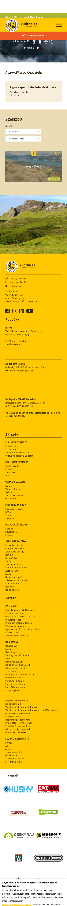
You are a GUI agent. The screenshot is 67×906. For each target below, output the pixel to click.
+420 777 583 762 (18, 264)
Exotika (15, 77)
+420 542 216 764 (18, 260)
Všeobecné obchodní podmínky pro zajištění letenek (31, 692)
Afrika (8, 730)
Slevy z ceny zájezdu (15, 665)
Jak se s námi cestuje (15, 650)
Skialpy (9, 497)
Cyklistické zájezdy (17, 443)
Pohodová (10, 428)
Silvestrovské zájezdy (16, 562)
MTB (7, 457)
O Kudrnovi (11, 627)
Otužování (10, 480)
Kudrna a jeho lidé (14, 595)
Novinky (9, 568)
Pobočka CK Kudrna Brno (17, 708)
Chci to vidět (54, 161)
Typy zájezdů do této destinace (33, 69)
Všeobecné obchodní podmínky (21, 688)
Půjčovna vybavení (14, 607)
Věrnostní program (14, 662)
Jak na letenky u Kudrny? (17, 711)
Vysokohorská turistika (17, 434)
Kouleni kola (11, 614)
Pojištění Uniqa (13, 698)
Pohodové (10, 451)
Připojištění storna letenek (18, 704)
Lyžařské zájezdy (15, 486)
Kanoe (8, 467)
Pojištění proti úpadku (16, 682)
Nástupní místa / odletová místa (21, 656)
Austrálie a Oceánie (15, 740)
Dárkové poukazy (14, 643)
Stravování (10, 653)
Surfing (9, 543)
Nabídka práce (12, 634)
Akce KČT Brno (12, 552)
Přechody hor (12, 565)
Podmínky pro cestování (17, 701)
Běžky (8, 494)
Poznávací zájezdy (19, 74)
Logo (7, 640)
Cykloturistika (12, 448)
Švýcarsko (29, 29)
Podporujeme (12, 672)
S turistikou (11, 513)
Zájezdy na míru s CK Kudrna (19, 592)
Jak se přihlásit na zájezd (17, 646)
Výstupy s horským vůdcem (19, 437)
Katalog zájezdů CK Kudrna (18, 637)
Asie (7, 727)
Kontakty (10, 630)
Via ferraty (10, 431)
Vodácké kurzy (12, 471)
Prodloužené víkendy (16, 549)
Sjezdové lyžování (14, 490)
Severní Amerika (13, 734)
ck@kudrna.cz (16, 268)
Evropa (8, 724)
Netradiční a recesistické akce (20, 598)
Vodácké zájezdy (15, 463)
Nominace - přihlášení (16, 714)
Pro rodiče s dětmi (14, 530)
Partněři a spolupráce (16, 669)
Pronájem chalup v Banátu (18, 604)
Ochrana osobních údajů (17, 695)
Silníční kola (11, 454)
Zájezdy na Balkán (14, 546)
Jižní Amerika (11, 737)
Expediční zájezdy (14, 527)
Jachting (9, 474)
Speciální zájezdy (15, 523)
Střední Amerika (13, 743)
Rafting (9, 536)
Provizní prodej (13, 601)
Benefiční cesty (13, 540)
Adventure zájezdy (14, 533)
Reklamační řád (13, 685)
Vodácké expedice (14, 477)
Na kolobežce (12, 571)
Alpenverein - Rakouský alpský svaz (23, 611)
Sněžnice (9, 500)
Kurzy (8, 555)
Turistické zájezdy (16, 424)
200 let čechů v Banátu (16, 617)
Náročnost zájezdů (14, 659)
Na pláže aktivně (13, 559)
